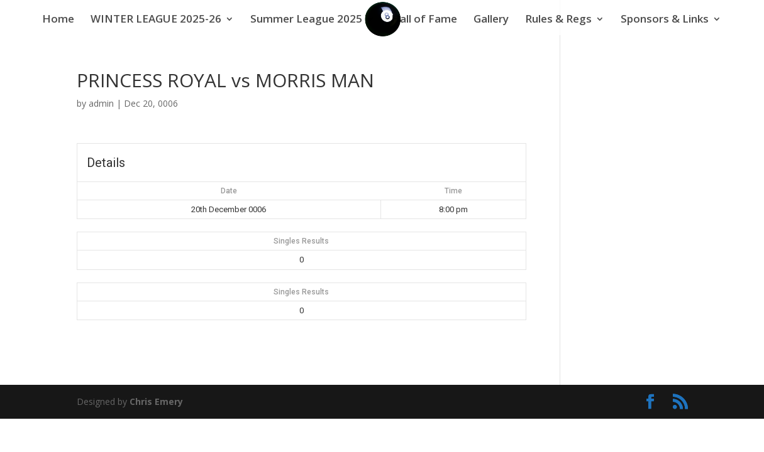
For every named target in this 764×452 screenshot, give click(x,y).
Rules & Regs (558, 20)
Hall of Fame (424, 20)
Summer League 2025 (306, 20)
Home (58, 20)
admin (101, 103)
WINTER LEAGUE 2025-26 (156, 20)
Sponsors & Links (665, 20)
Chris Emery (156, 401)
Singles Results (301, 241)
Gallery (491, 20)
